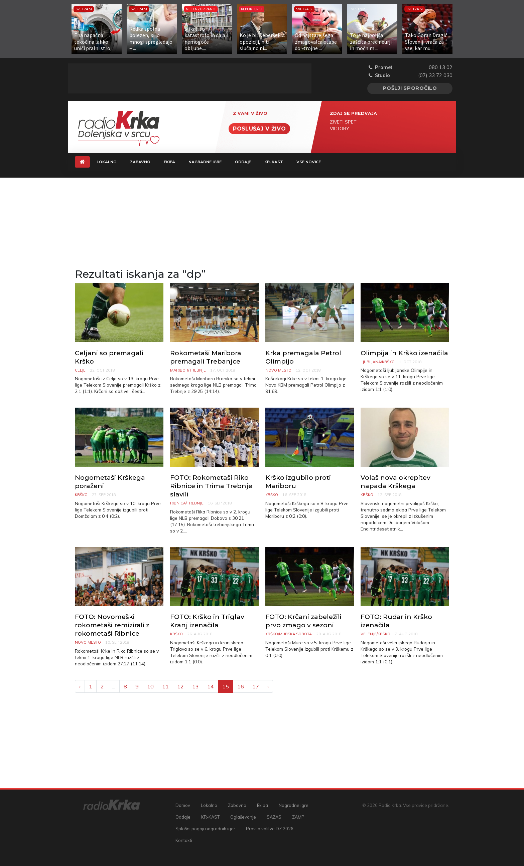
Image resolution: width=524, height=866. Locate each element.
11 (165, 686)
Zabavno (140, 161)
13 (195, 686)
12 (180, 686)
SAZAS (274, 817)
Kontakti (183, 840)
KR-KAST (273, 161)
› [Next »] (268, 686)
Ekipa (169, 161)
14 (210, 686)
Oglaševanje (243, 817)
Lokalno (107, 161)
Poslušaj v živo (259, 129)
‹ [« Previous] (80, 686)
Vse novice (308, 161)
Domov (182, 805)
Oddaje (243, 161)
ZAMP (298, 817)
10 (150, 686)
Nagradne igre (205, 161)
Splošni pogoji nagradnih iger (205, 828)
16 (240, 686)
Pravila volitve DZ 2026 (269, 828)
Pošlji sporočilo (410, 88)
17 (255, 686)
